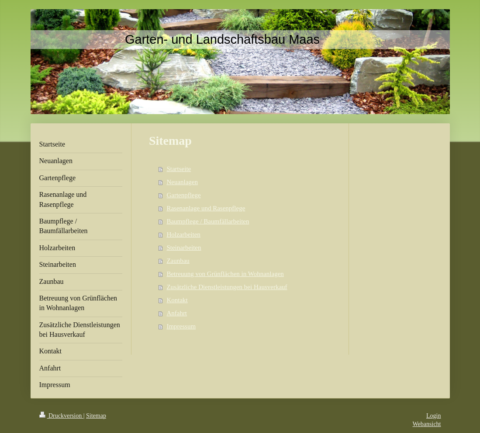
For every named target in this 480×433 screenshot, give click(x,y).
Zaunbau (177, 260)
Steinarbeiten (183, 247)
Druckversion (61, 415)
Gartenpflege (183, 195)
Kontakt (176, 300)
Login (433, 415)
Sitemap (96, 415)
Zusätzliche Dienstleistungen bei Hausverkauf (226, 286)
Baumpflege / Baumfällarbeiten (207, 221)
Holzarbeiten (183, 234)
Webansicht (427, 424)
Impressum (181, 326)
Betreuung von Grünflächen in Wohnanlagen (224, 273)
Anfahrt (176, 313)
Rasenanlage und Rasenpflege (205, 208)
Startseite (178, 168)
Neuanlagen (182, 181)
